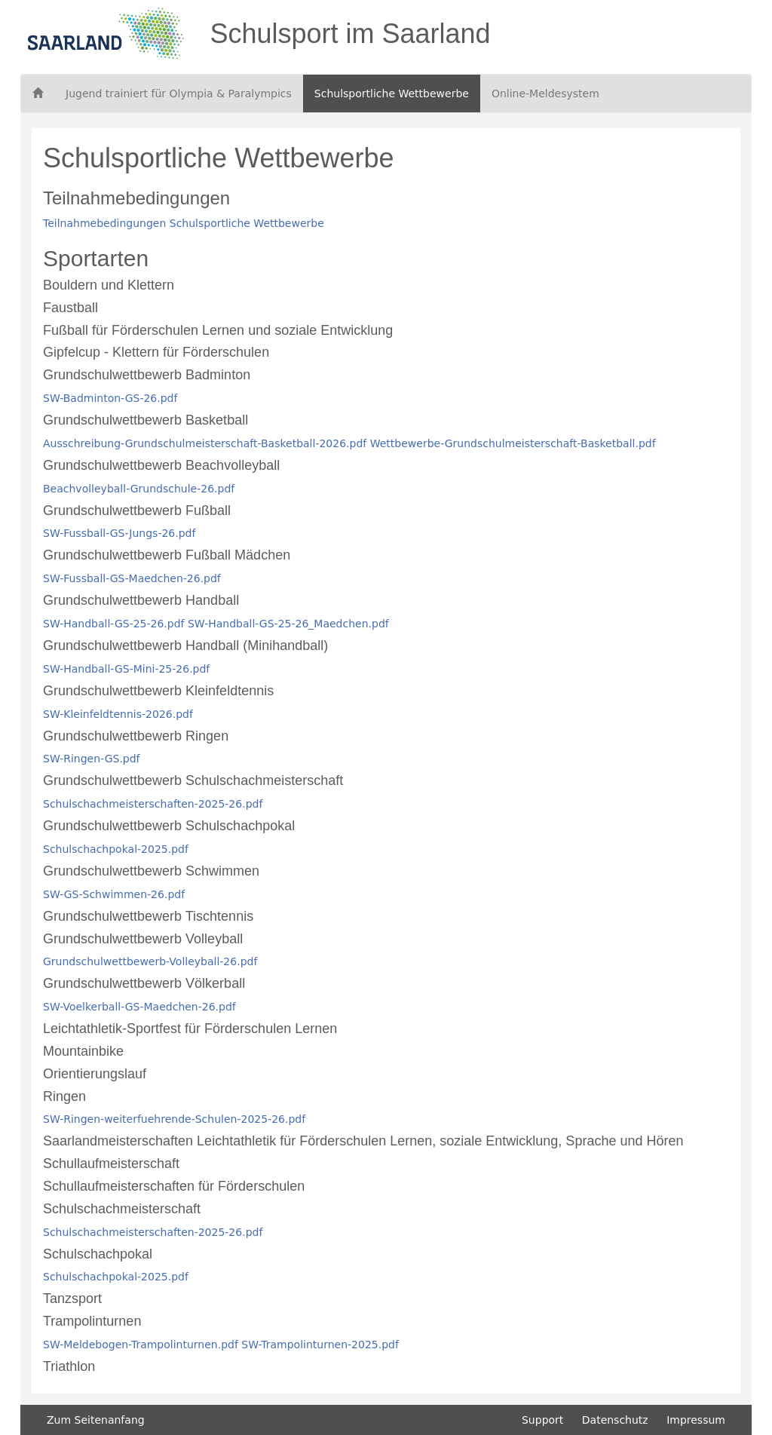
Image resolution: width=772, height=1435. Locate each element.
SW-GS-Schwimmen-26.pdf (114, 894)
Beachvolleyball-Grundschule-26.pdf (138, 489)
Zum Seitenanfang (96, 1420)
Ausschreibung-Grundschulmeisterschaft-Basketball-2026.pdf (204, 443)
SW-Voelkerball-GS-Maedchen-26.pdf (139, 1007)
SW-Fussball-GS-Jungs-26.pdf (119, 533)
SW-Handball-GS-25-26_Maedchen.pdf (288, 624)
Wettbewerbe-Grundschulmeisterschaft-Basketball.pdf (513, 443)
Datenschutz (615, 1420)
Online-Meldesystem (545, 93)
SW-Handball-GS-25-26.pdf (114, 624)
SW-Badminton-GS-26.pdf (110, 398)
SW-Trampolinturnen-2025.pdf (320, 1344)
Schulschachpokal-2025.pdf (115, 849)
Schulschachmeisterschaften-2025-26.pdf (152, 804)
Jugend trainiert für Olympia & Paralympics (179, 93)
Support (542, 1420)
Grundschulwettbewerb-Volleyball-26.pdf (150, 961)
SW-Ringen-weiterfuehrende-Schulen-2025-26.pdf (174, 1119)
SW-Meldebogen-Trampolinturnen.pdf (140, 1344)
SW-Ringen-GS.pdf (91, 759)
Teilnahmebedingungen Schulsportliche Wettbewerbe (183, 223)
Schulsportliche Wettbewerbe (391, 93)
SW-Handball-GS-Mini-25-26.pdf (126, 669)
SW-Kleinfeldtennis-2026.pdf (118, 714)
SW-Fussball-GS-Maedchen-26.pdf (132, 578)
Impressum (695, 1420)
